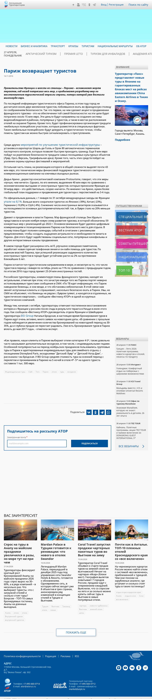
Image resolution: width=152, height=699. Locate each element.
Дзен (74, 4)
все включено (122, 594)
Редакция (46, 650)
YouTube (79, 4)
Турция (45, 601)
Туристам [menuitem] (88, 46)
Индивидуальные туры (15, 370)
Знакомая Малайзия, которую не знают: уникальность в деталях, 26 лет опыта (130, 406)
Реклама (59, 650)
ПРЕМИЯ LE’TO (64, 54)
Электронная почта (16, 435)
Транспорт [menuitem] (58, 46)
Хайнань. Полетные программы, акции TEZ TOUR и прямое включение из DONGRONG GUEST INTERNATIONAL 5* (131, 427)
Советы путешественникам (132, 238)
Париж (46, 370)
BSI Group (26, 314)
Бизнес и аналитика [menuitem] (34, 46)
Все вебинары (127, 440)
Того (38, 370)
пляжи (53, 604)
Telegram (95, 4)
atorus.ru (144, 693)
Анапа (8, 607)
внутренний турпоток (14, 614)
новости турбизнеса (98, 600)
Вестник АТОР (124, 224)
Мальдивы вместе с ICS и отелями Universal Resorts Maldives (129, 385)
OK (90, 4)
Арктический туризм (38, 54)
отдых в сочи (130, 590)
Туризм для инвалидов (93, 54)
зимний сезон (96, 604)
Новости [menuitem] (11, 46)
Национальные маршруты (131, 251)
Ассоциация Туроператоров (17, 4)
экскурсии (71, 370)
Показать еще (76, 627)
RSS (70, 650)
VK (85, 4)
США (30, 370)
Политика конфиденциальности (20, 650)
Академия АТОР (123, 54)
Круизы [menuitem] (73, 46)
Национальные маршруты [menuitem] (115, 46)
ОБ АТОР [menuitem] (141, 46)
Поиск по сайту (139, 4)
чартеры (83, 600)
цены (81, 607)
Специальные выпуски (129, 211)
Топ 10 (120, 265)
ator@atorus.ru (28, 680)
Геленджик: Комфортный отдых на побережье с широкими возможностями (130, 366)
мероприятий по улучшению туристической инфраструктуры (57, 144)
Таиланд (66, 601)
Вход (104, 4)
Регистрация (117, 4)
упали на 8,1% (12, 200)
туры (62, 370)
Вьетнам (55, 601)
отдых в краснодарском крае (128, 587)
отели (54, 370)
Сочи (141, 590)
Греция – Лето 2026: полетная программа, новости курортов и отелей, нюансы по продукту (130, 347)
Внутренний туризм (14, 611)
